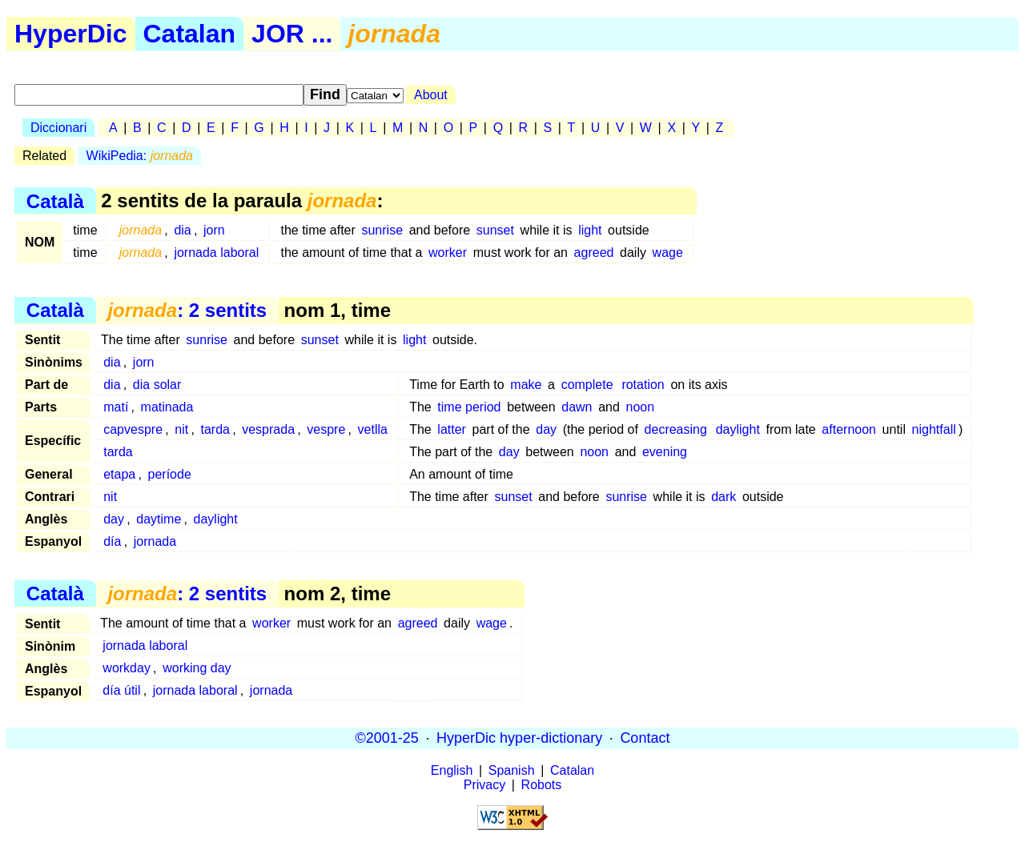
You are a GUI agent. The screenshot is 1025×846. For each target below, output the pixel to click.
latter (451, 429)
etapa (119, 474)
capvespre (133, 429)
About (431, 95)
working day (197, 668)
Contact (644, 738)
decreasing (676, 429)
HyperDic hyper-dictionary (519, 738)
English (451, 770)
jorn (214, 230)
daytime (158, 519)
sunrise (382, 230)
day (546, 429)
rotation (642, 384)
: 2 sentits (187, 310)
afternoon (849, 429)
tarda (214, 429)
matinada (167, 407)
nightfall (934, 429)
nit (181, 429)
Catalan (189, 33)
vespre (326, 429)
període (169, 474)
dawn (576, 407)
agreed (594, 252)
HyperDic (70, 33)
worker (447, 252)
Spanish (511, 770)
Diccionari (58, 127)
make (525, 384)
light (589, 230)
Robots (541, 785)
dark (723, 496)
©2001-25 (387, 738)
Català (55, 200)
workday (126, 668)
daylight (738, 429)
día (112, 541)
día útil (121, 690)
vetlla (373, 429)
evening (664, 452)
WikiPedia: (139, 155)
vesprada (268, 429)
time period (468, 407)
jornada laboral (216, 252)
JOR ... (291, 33)
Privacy (484, 785)
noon (639, 407)
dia (182, 230)
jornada (155, 541)
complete (587, 384)
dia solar (157, 384)
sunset (495, 230)
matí (115, 407)
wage (668, 252)
